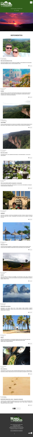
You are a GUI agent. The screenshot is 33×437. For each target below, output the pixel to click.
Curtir (31, 65)
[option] (16, 22)
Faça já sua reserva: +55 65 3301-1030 (16, 8)
